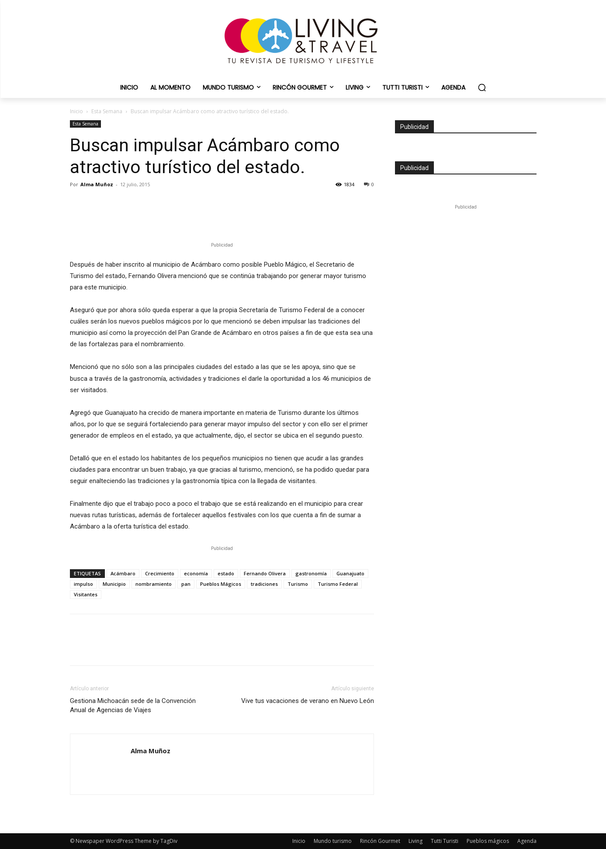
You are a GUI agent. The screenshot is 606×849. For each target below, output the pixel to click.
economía (196, 573)
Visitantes (85, 594)
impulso (83, 584)
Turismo (297, 584)
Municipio (114, 584)
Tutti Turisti (444, 841)
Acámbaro (123, 573)
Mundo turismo (333, 841)
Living (415, 841)
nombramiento (153, 584)
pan (185, 584)
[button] (481, 87)
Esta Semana (106, 111)
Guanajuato (350, 573)
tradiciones (264, 584)
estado (226, 573)
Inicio (76, 111)
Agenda (527, 841)
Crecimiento (159, 573)
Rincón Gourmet (380, 841)
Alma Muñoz (96, 184)
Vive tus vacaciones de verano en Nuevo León (307, 701)
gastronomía (311, 573)
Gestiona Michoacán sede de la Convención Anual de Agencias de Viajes (133, 705)
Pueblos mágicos (488, 841)
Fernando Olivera (265, 573)
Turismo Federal (338, 584)
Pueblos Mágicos (220, 584)
